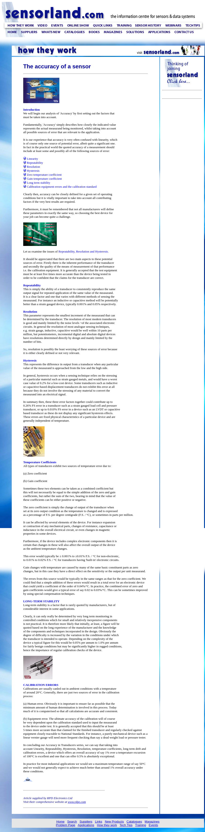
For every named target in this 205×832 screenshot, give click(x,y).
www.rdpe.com (77, 802)
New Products (114, 821)
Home (60, 821)
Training (140, 825)
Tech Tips (126, 825)
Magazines (152, 821)
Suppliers (86, 821)
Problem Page (65, 825)
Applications (86, 825)
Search (72, 821)
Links (98, 821)
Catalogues (134, 821)
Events (153, 825)
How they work (107, 825)
